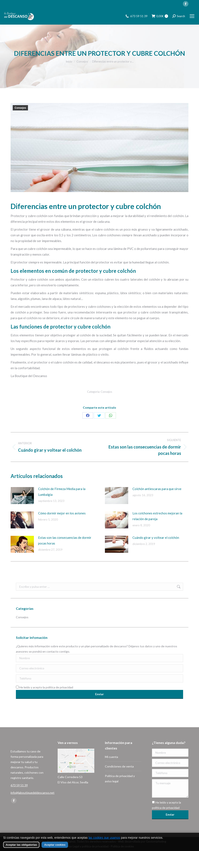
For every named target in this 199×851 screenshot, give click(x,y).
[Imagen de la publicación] (22, 495)
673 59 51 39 (139, 16)
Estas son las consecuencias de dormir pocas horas (64, 540)
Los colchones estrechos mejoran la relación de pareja (157, 516)
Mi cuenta (111, 757)
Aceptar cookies (54, 844)
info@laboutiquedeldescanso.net (32, 792)
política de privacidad (59, 687)
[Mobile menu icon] (192, 16)
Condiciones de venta (119, 766)
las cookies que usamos (104, 837)
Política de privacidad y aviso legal (120, 778)
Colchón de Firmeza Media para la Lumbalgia (61, 491)
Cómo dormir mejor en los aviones (62, 513)
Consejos (20, 107)
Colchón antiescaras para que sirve (156, 489)
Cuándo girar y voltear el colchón (155, 537)
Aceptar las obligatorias (21, 844)
